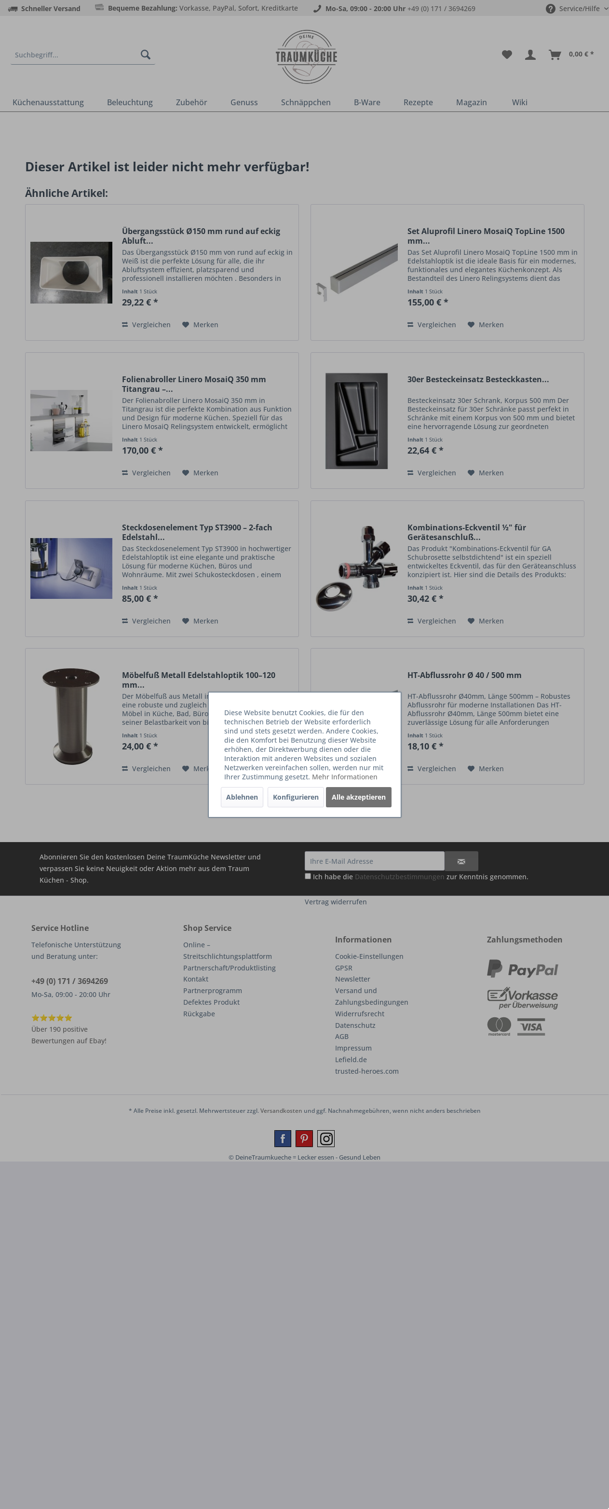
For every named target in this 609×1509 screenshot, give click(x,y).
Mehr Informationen (345, 776)
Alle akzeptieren (359, 797)
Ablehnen (242, 797)
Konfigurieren (296, 797)
